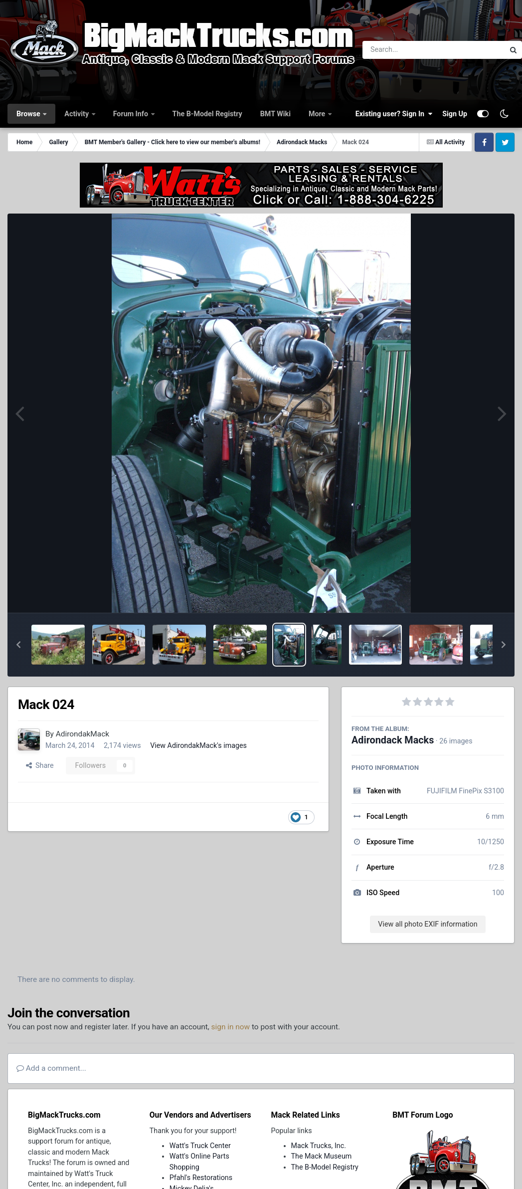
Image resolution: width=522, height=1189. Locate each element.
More (318, 114)
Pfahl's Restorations (201, 1178)
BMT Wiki (275, 114)
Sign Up (454, 114)
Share (40, 765)
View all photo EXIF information (427, 924)
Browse (29, 114)
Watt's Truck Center (200, 1146)
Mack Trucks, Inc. (319, 1146)
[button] (18, 645)
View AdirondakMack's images (198, 745)
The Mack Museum (321, 1156)
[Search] (406, 50)
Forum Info (131, 114)
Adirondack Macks (392, 740)
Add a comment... (51, 1068)
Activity (77, 114)
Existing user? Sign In (393, 113)
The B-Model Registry (207, 114)
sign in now (230, 1026)
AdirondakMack (82, 733)
